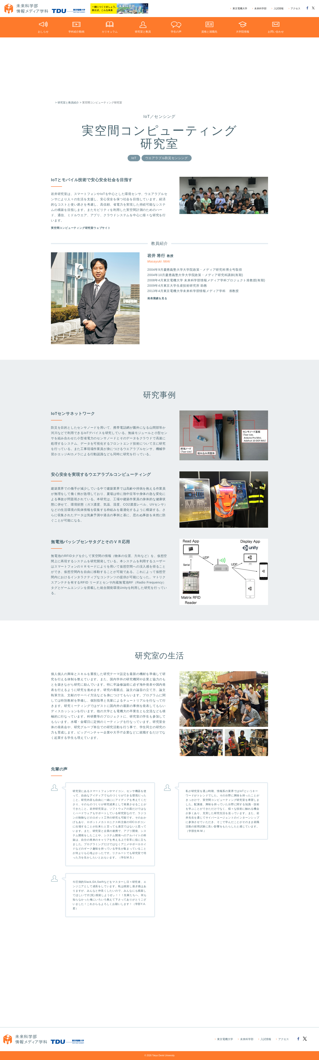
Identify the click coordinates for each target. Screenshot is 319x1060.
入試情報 (277, 8)
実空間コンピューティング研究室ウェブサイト (85, 230)
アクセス (294, 8)
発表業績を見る (158, 303)
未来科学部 (259, 8)
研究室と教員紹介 (68, 102)
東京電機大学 (238, 8)
